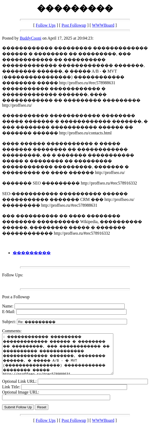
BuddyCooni (30, 38)
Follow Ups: (12, 275)
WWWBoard (103, 25)
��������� (32, 252)
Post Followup (74, 25)
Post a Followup (16, 297)
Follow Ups (45, 25)
